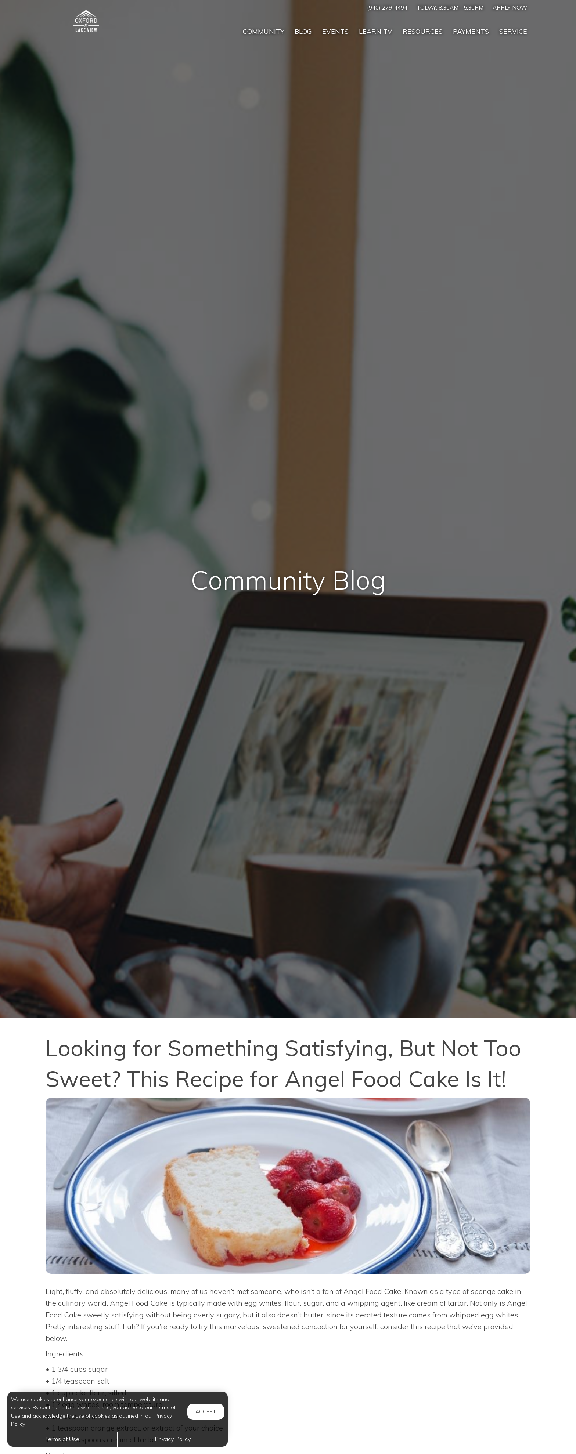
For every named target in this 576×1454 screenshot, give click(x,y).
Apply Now (510, 7)
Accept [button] (205, 1411)
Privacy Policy (173, 1439)
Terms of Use (62, 1439)
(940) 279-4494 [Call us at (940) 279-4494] (387, 7)
